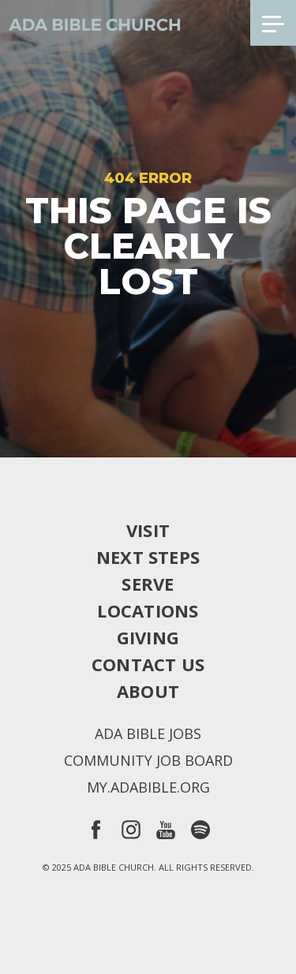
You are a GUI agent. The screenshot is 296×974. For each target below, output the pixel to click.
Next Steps (148, 556)
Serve (148, 583)
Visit (148, 530)
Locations (147, 610)
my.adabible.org (148, 787)
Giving (148, 637)
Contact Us (148, 664)
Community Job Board (148, 760)
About (148, 690)
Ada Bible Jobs (148, 733)
